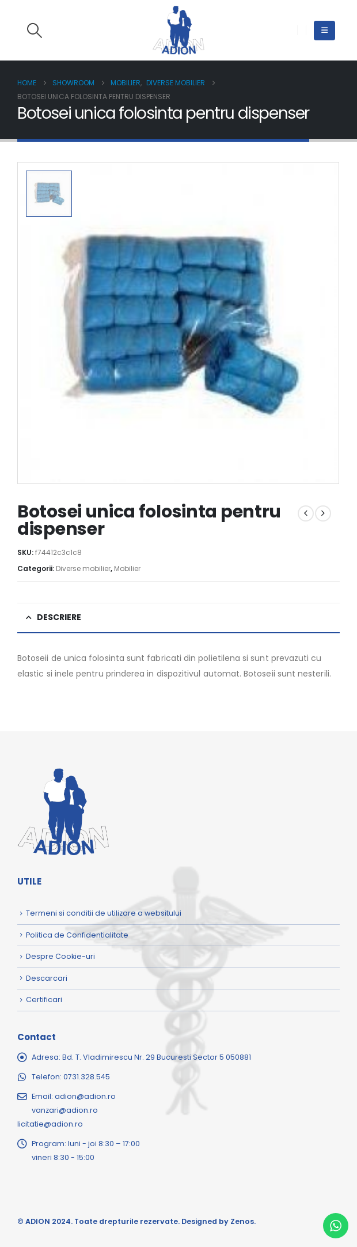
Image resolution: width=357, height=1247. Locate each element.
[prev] (306, 513)
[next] (323, 513)
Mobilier (127, 568)
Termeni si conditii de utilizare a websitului (103, 913)
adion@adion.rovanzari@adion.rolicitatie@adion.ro (66, 1110)
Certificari (44, 999)
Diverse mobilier (83, 568)
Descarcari (46, 978)
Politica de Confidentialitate (77, 935)
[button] (34, 30)
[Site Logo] (178, 30)
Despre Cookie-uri (60, 956)
